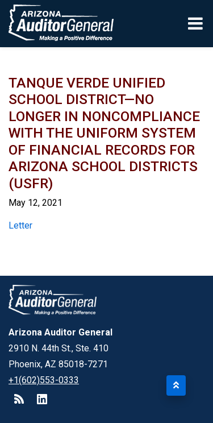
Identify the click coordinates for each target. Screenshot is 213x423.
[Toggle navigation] (196, 23)
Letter (20, 225)
